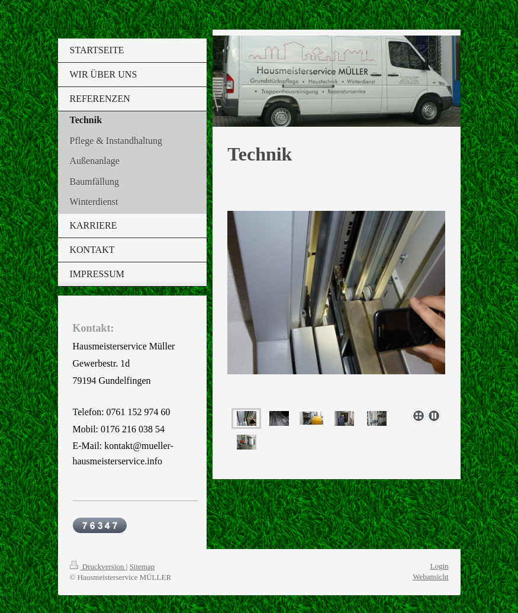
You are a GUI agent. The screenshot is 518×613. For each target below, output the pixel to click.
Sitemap (142, 566)
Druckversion (98, 566)
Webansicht (430, 576)
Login (439, 565)
